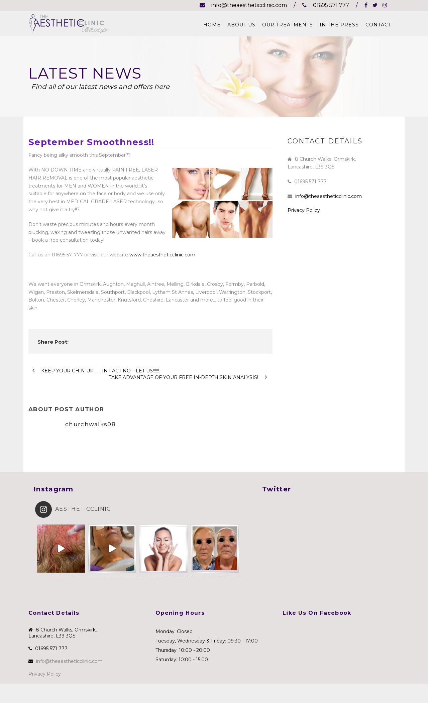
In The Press (339, 25)
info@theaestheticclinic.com (243, 5)
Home (212, 25)
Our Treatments (287, 25)
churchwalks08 (90, 424)
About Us (241, 25)
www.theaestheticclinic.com (162, 255)
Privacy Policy (304, 210)
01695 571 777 (325, 5)
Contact (378, 25)
